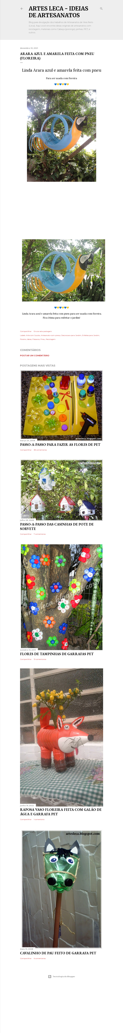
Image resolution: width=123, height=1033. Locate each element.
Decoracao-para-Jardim (71, 335)
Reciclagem (51, 339)
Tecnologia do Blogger (61, 976)
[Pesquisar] (101, 8)
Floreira (23, 339)
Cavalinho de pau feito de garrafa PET (58, 953)
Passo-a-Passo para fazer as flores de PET (60, 444)
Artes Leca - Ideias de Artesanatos (58, 12)
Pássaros (36, 339)
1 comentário (39, 819)
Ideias (29, 339)
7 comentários (40, 534)
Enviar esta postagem (43, 331)
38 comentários (40, 450)
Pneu (43, 339)
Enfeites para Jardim (90, 335)
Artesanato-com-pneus (50, 335)
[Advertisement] (61, 211)
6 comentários (40, 958)
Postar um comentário (34, 355)
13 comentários (40, 659)
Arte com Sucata (33, 335)
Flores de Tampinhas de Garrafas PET (57, 654)
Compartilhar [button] (26, 331)
